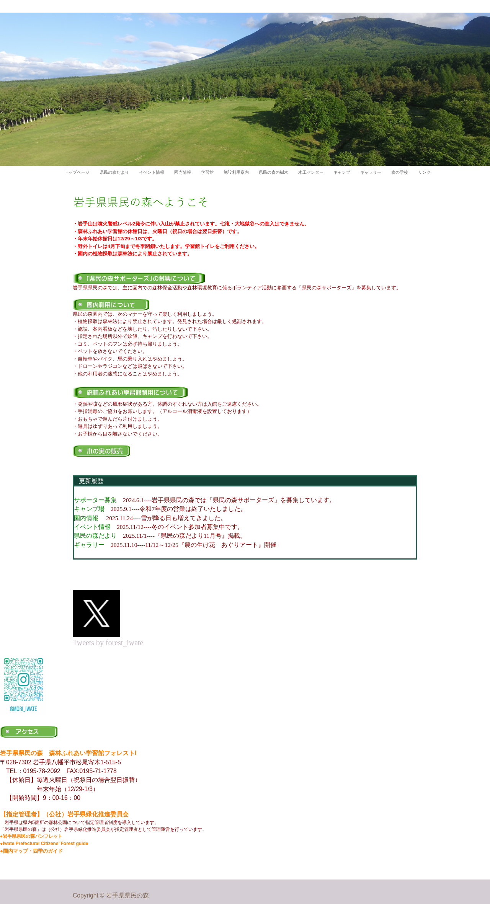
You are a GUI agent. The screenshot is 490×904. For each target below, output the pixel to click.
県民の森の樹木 (273, 172)
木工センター (310, 172)
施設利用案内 (236, 172)
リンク (424, 172)
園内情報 (182, 172)
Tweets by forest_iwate (108, 638)
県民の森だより (114, 172)
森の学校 (399, 172)
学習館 (207, 172)
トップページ (77, 172)
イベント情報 (151, 172)
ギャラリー (370, 172)
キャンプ (341, 172)
